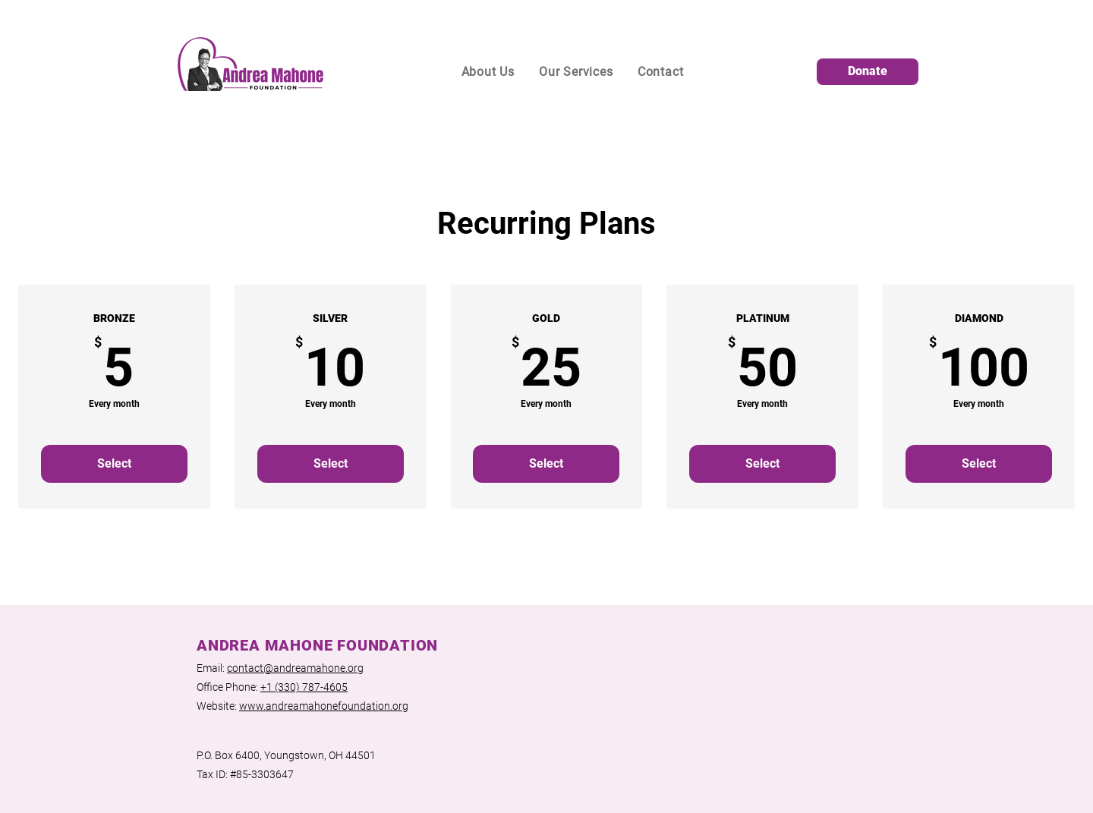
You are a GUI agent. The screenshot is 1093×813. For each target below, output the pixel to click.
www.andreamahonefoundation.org (323, 706)
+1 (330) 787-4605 (304, 687)
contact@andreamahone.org (295, 668)
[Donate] (867, 71)
